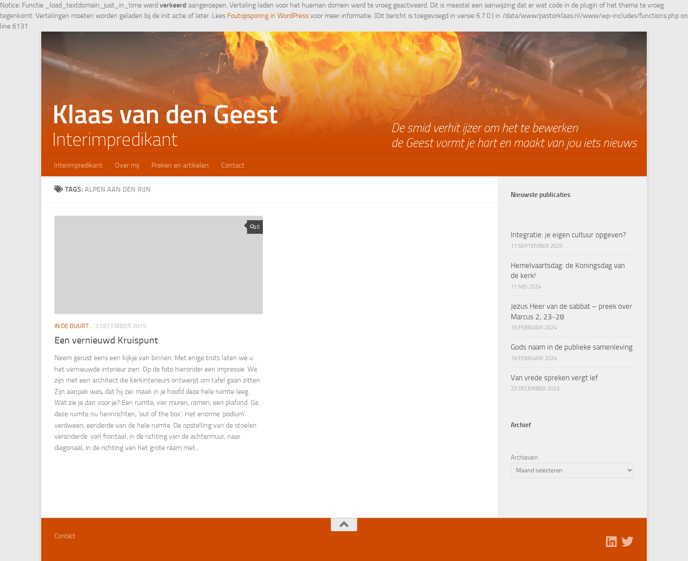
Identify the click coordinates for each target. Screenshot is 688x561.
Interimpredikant (78, 165)
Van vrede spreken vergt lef (554, 377)
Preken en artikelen (180, 165)
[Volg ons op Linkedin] (612, 542)
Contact (232, 165)
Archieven (524, 457)
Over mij (127, 165)
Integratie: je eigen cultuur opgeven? (568, 234)
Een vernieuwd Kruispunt (106, 340)
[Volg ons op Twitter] (627, 542)
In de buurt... (73, 326)
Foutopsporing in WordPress (267, 15)
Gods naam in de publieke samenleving (572, 347)
